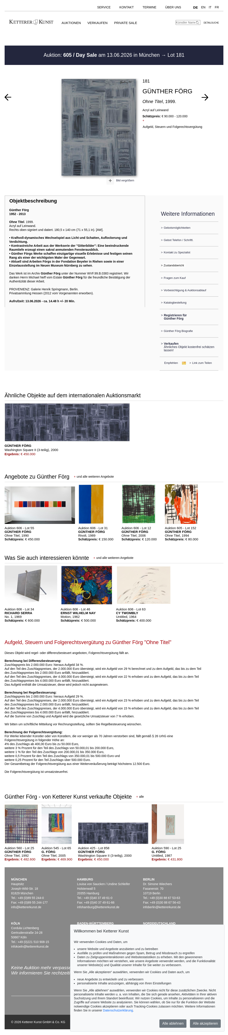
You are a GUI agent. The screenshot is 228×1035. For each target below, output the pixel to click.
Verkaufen (98, 23)
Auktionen (71, 23)
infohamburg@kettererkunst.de (98, 907)
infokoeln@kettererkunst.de (30, 946)
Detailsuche (211, 23)
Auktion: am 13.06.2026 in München (102, 55)
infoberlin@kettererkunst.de (162, 907)
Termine (149, 7)
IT (210, 7)
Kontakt (126, 7)
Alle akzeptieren (205, 1023)
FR (217, 7)
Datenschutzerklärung (118, 1010)
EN (203, 7)
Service (104, 7)
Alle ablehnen (173, 1023)
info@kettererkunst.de (26, 907)
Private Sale (125, 23)
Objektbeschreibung (33, 201)
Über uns (173, 7)
